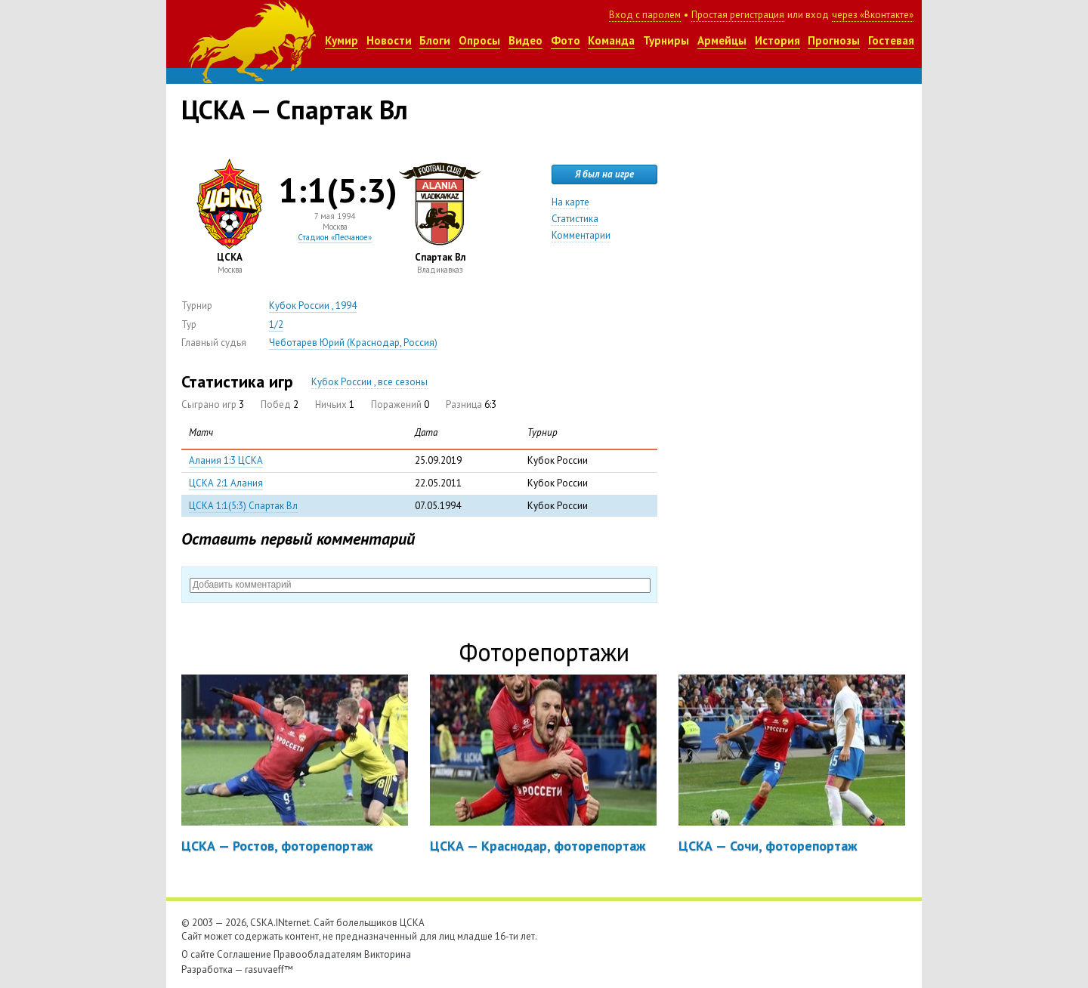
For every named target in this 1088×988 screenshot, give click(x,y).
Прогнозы (834, 40)
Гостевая (891, 40)
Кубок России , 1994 (313, 305)
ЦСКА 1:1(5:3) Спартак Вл (243, 505)
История (777, 40)
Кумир (341, 40)
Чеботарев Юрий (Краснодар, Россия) (353, 342)
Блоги (434, 40)
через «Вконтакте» (872, 14)
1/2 (276, 324)
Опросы (479, 40)
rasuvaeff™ (269, 969)
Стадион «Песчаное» (335, 237)
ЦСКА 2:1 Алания (226, 483)
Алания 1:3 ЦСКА (226, 460)
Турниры (666, 40)
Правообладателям (318, 954)
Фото (565, 40)
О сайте (198, 954)
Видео (525, 40)
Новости (389, 40)
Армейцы (721, 40)
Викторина (387, 954)
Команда (611, 40)
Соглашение (244, 954)
